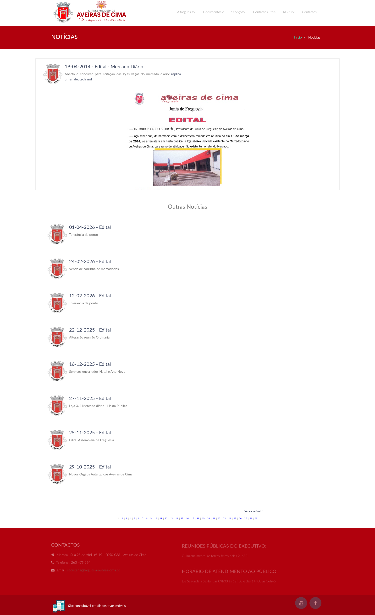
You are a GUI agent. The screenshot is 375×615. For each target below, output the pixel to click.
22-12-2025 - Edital (90, 330)
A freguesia (186, 12)
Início (298, 37)
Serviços (238, 12)
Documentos (213, 12)
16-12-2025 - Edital (90, 364)
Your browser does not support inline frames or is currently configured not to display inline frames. (187, 124)
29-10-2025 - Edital (90, 466)
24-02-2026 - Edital (90, 261)
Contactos (309, 12)
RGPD (288, 12)
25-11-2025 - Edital (90, 432)
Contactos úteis (264, 12)
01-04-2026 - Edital (90, 227)
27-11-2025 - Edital (90, 398)
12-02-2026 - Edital (90, 295)
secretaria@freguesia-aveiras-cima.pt (93, 572)
